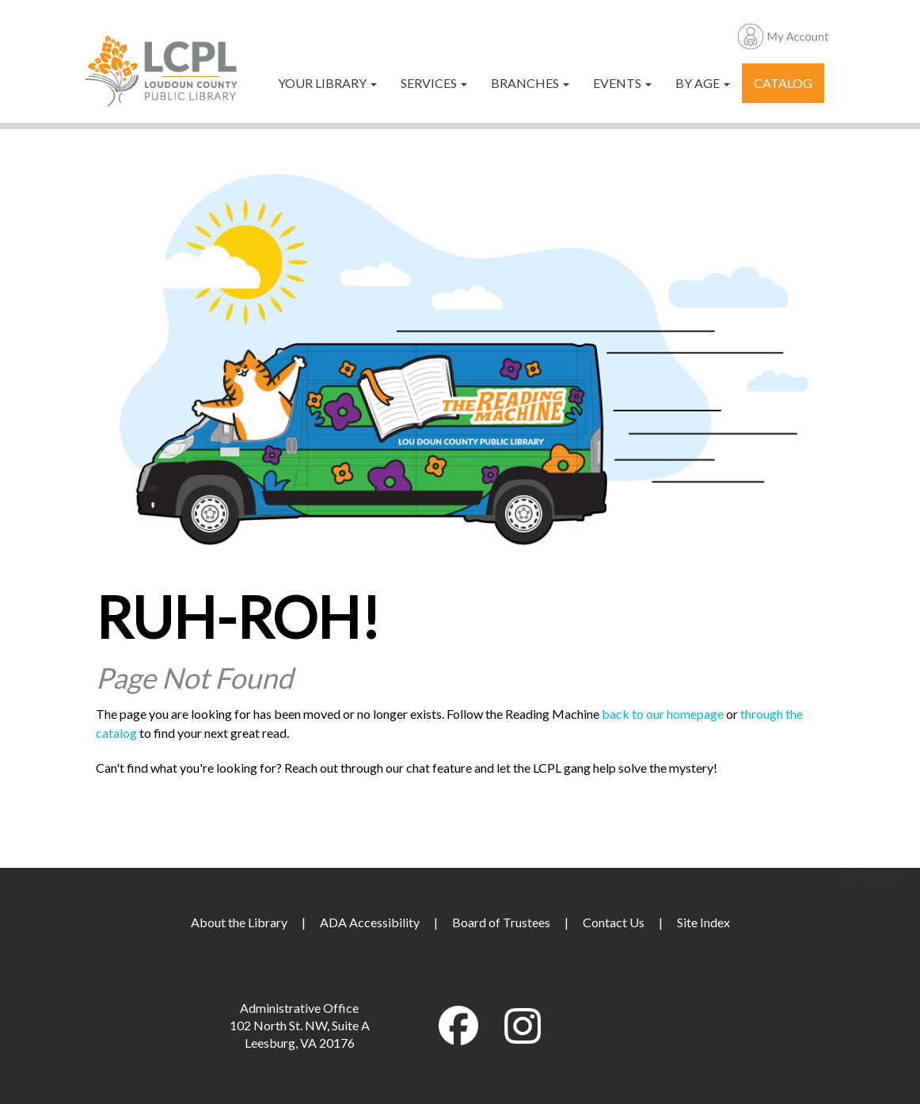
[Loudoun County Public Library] (161, 69)
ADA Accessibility (370, 922)
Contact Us (613, 922)
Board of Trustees (501, 922)
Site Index (703, 922)
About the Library (239, 922)
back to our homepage (663, 713)
